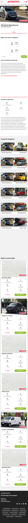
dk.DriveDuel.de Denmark (9, 516)
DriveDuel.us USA (22, 508)
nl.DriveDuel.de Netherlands (13, 512)
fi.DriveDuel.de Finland (18, 516)
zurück (4, 56)
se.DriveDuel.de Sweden (22, 514)
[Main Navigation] (2, 2)
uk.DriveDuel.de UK (5, 512)
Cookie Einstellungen (5, 501)
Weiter (24, 56)
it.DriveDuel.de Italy (14, 514)
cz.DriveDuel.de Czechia (6, 514)
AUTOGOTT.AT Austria (15, 508)
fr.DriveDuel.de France (15, 510)
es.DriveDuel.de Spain (23, 510)
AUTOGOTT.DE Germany (6, 508)
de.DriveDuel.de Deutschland (6, 510)
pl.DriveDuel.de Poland (22, 512)
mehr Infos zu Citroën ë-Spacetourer (9, 75)
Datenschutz (3, 500)
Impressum (3, 498)
